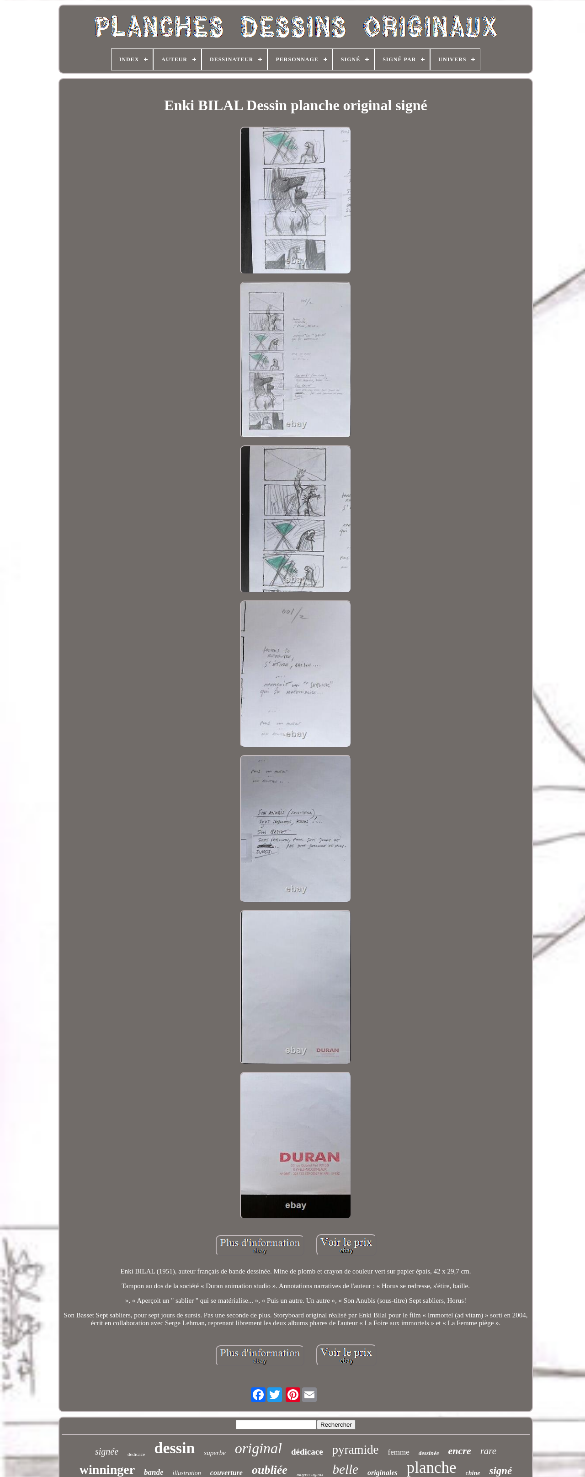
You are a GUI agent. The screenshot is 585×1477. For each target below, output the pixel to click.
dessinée (429, 1453)
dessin (174, 1448)
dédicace (307, 1451)
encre (459, 1450)
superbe (215, 1452)
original (258, 1448)
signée (106, 1451)
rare (488, 1450)
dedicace (136, 1454)
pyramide (355, 1449)
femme (399, 1452)
